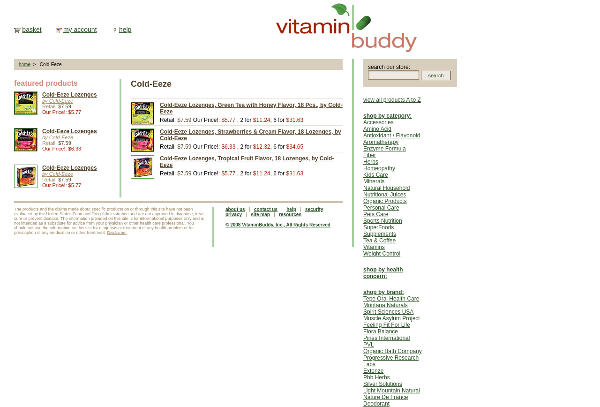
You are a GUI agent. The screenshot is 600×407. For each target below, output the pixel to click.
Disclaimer (117, 232)
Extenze (373, 371)
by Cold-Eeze (57, 101)
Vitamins (374, 247)
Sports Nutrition (382, 221)
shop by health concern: (383, 272)
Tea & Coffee (379, 240)
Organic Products (385, 201)
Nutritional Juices (384, 194)
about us (235, 209)
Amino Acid (377, 129)
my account (80, 29)
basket (31, 29)
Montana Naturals (385, 305)
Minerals (373, 181)
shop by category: (387, 116)
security (314, 209)
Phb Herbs (376, 377)
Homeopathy (379, 168)
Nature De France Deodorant (385, 400)
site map (260, 214)
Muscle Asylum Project (391, 318)
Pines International (386, 338)
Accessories (378, 122)
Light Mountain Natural (391, 390)
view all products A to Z (392, 100)
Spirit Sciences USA (388, 312)
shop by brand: (383, 292)
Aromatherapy (380, 142)
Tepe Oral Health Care (391, 298)
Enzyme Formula (384, 148)
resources (290, 214)
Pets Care (375, 214)
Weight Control (381, 253)
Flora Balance (380, 331)
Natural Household (386, 188)
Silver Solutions (382, 384)
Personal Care (381, 207)
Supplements (379, 234)
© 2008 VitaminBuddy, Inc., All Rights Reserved (277, 224)
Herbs (370, 161)
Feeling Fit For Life (386, 325)
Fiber (369, 155)
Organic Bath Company (392, 351)
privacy (233, 214)
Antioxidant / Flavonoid (391, 135)
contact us (266, 209)
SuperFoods (378, 227)
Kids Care (375, 175)
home (24, 64)
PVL (368, 344)
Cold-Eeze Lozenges (69, 94)
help (125, 29)
